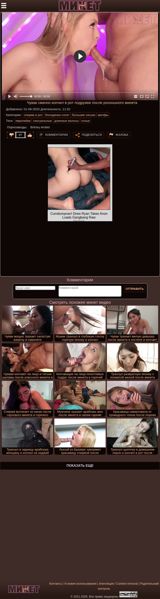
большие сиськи (83, 115)
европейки (23, 120)
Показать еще (79, 465)
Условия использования (80, 583)
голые (85, 120)
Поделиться (92, 134)
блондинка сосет (57, 115)
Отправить (135, 288)
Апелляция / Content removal (118, 583)
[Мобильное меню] (3, 5)
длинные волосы (66, 120)
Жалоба (121, 134)
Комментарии (56, 134)
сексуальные (42, 120)
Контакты (55, 583)
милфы (103, 115)
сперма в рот (33, 115)
